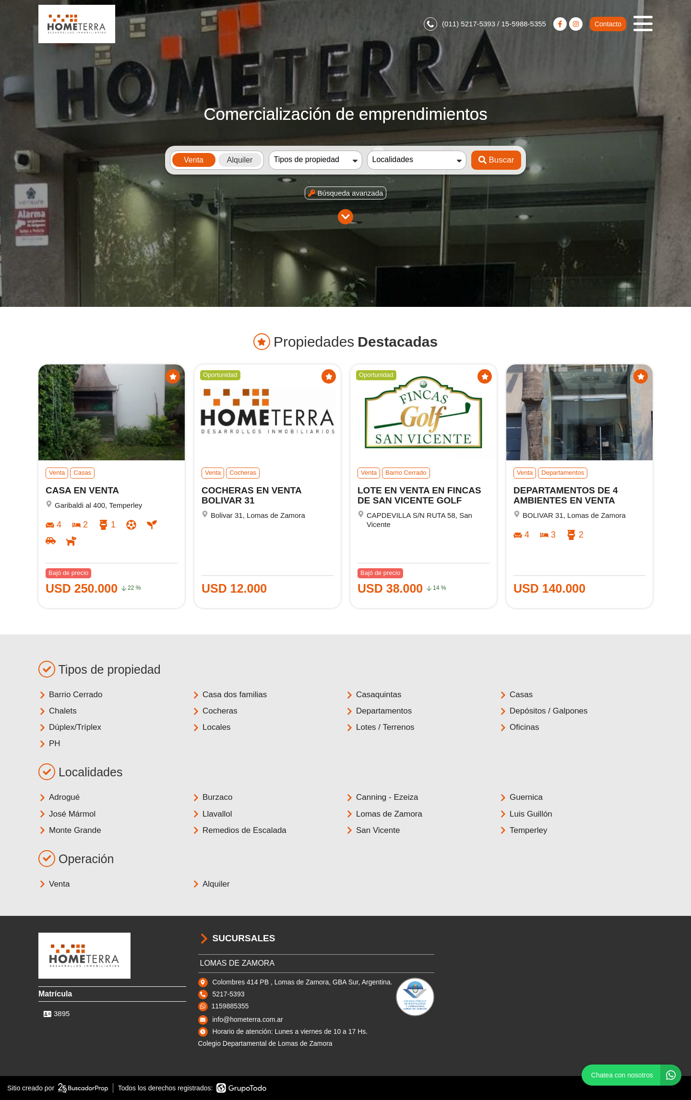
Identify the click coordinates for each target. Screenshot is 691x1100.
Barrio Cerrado (70, 694)
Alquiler (211, 884)
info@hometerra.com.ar (248, 1019)
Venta (54, 884)
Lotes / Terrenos (380, 727)
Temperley (523, 830)
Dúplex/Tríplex (69, 727)
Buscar (496, 159)
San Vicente (373, 830)
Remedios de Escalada (239, 830)
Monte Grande (69, 830)
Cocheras (215, 710)
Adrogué (59, 797)
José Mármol (66, 814)
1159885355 (230, 1006)
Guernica (521, 797)
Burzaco (212, 797)
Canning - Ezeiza (382, 797)
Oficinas (519, 727)
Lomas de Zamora (384, 814)
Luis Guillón (525, 814)
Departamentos (379, 710)
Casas (516, 694)
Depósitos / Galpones (543, 710)
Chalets (57, 710)
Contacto (608, 24)
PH (49, 743)
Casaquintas (374, 694)
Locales (211, 727)
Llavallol (212, 814)
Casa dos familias (229, 694)
